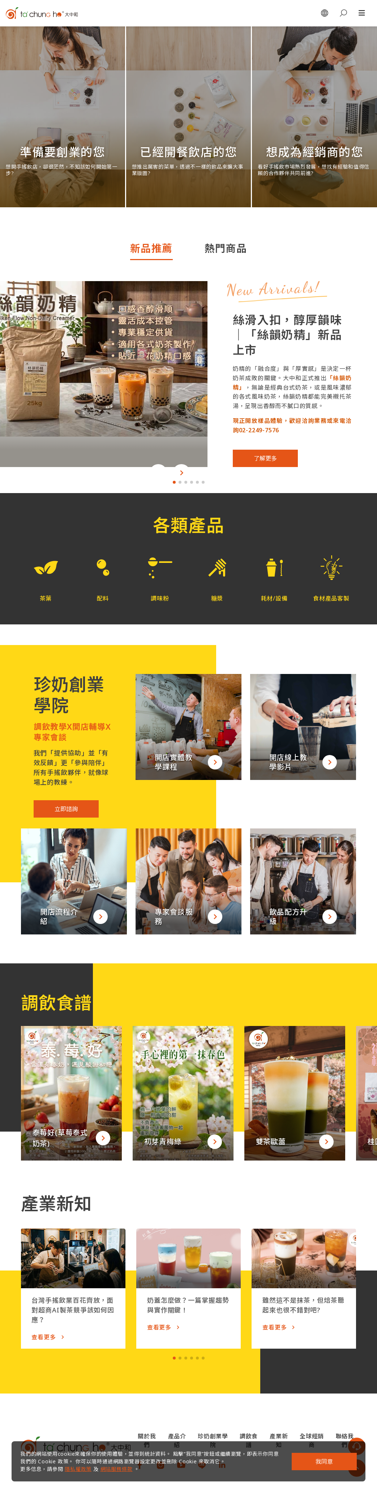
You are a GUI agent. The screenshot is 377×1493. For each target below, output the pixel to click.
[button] (158, 473)
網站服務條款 (116, 1469)
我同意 (324, 1462)
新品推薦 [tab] (151, 248)
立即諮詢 (66, 809)
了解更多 (265, 458)
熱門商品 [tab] (226, 248)
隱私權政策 (78, 1469)
